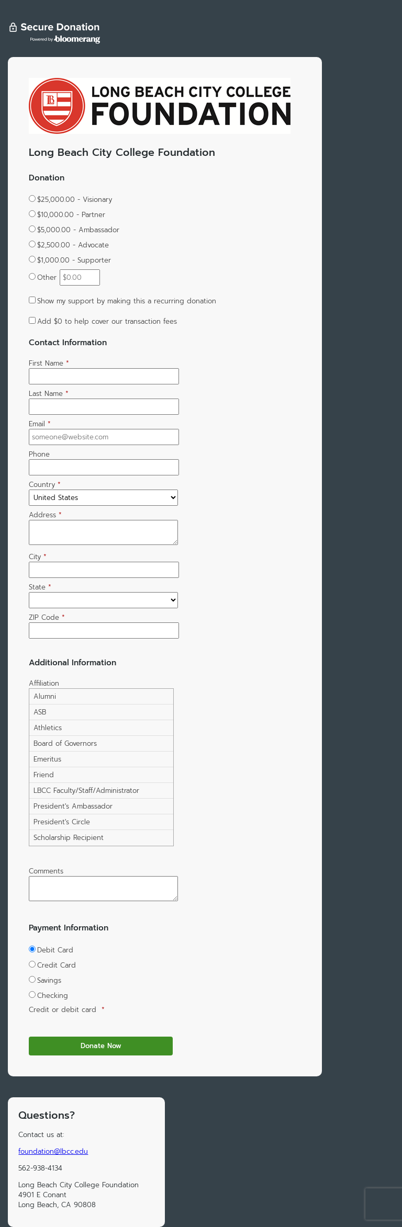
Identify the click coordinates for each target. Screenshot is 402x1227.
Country (45, 485)
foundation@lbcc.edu (53, 1151)
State (40, 587)
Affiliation (44, 683)
